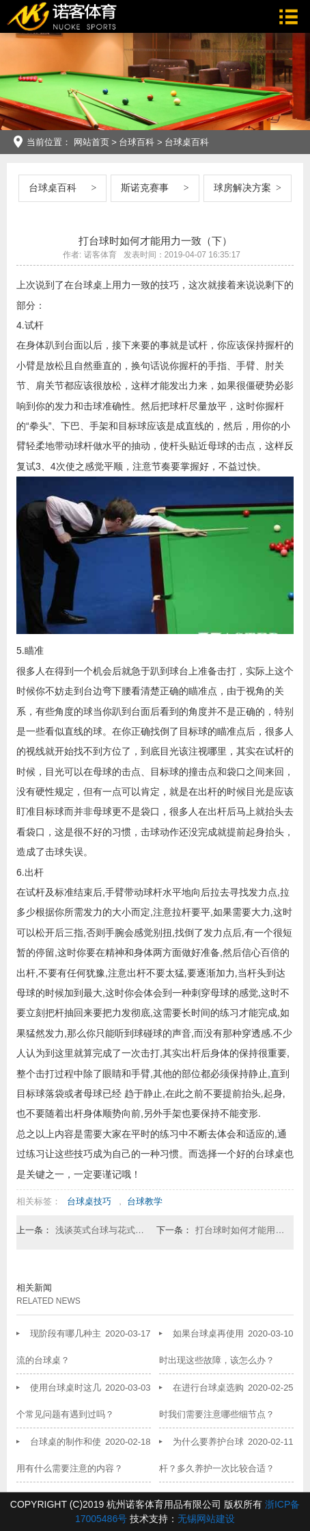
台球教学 (145, 1201)
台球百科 (136, 142)
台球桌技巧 (89, 1201)
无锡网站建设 (206, 1518)
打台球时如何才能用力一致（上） (240, 1230)
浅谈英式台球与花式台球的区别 (100, 1230)
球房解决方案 (242, 187)
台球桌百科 (187, 142)
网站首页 (91, 142)
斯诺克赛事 (145, 187)
